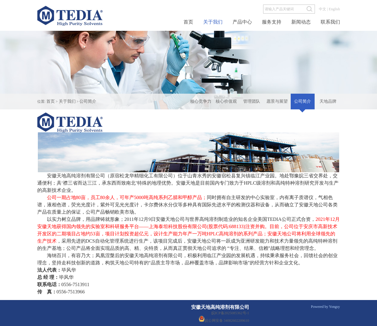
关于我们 (213, 22)
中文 (322, 9)
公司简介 (87, 101)
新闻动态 (301, 22)
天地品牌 (327, 101)
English (334, 9)
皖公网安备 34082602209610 (223, 319)
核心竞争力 (200, 101)
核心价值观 (226, 101)
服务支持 (271, 22)
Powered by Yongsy (325, 307)
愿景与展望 (277, 101)
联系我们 (330, 22)
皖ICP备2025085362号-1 (230, 313)
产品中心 (242, 22)
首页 (188, 22)
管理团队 (251, 101)
